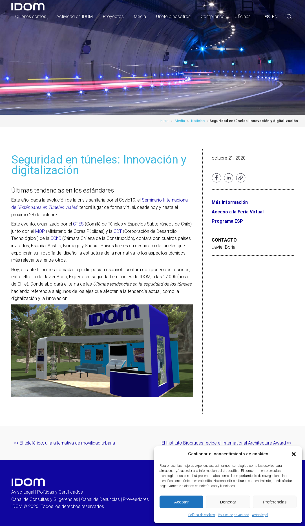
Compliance (212, 16)
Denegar (228, 502)
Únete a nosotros (173, 16)
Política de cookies (201, 515)
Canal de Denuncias (100, 499)
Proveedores (136, 499)
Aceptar (181, 502)
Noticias (198, 121)
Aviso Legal (22, 492)
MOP (40, 231)
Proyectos (113, 16)
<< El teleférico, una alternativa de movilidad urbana (64, 443)
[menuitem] (267, 16)
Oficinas (243, 16)
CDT (118, 231)
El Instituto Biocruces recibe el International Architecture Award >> (226, 443)
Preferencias (274, 502)
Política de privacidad (233, 515)
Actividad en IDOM (74, 16)
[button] (294, 454)
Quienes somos (30, 16)
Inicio (164, 121)
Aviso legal (260, 515)
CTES (79, 224)
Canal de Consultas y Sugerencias (44, 499)
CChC (56, 238)
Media (140, 16)
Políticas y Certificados (60, 492)
